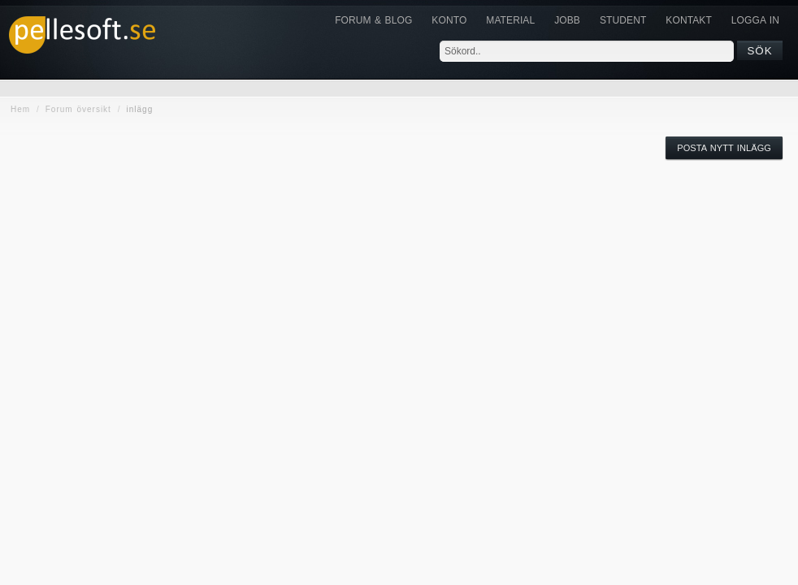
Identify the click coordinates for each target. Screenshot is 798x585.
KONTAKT (688, 20)
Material (510, 20)
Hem (20, 109)
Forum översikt (78, 109)
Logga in (755, 20)
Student (623, 20)
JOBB (567, 20)
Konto (449, 20)
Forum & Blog (373, 20)
